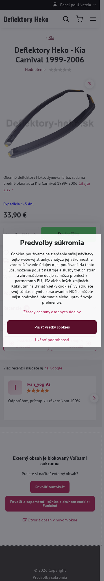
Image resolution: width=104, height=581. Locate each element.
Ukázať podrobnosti (52, 339)
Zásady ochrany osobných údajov (52, 311)
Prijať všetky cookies (52, 327)
